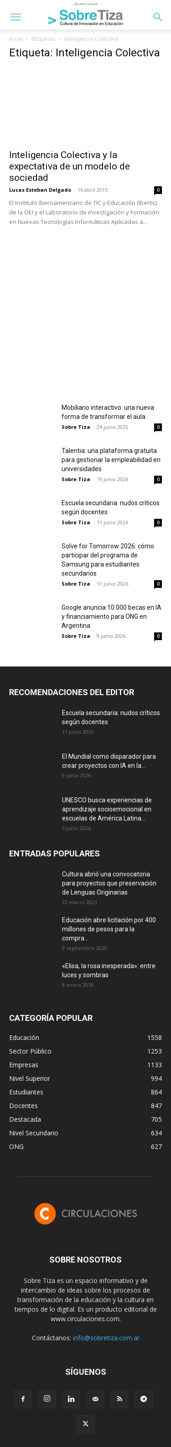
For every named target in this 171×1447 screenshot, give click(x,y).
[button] (15, 17)
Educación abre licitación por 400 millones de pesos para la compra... (109, 929)
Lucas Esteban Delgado (40, 189)
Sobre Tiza (76, 426)
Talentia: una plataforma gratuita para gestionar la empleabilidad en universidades (111, 459)
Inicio (16, 39)
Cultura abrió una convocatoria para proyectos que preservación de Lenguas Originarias (109, 883)
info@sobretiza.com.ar (106, 1337)
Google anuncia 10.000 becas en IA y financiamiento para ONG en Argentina (111, 616)
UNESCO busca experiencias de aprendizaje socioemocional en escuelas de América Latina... (107, 809)
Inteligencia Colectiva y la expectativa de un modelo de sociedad (69, 166)
